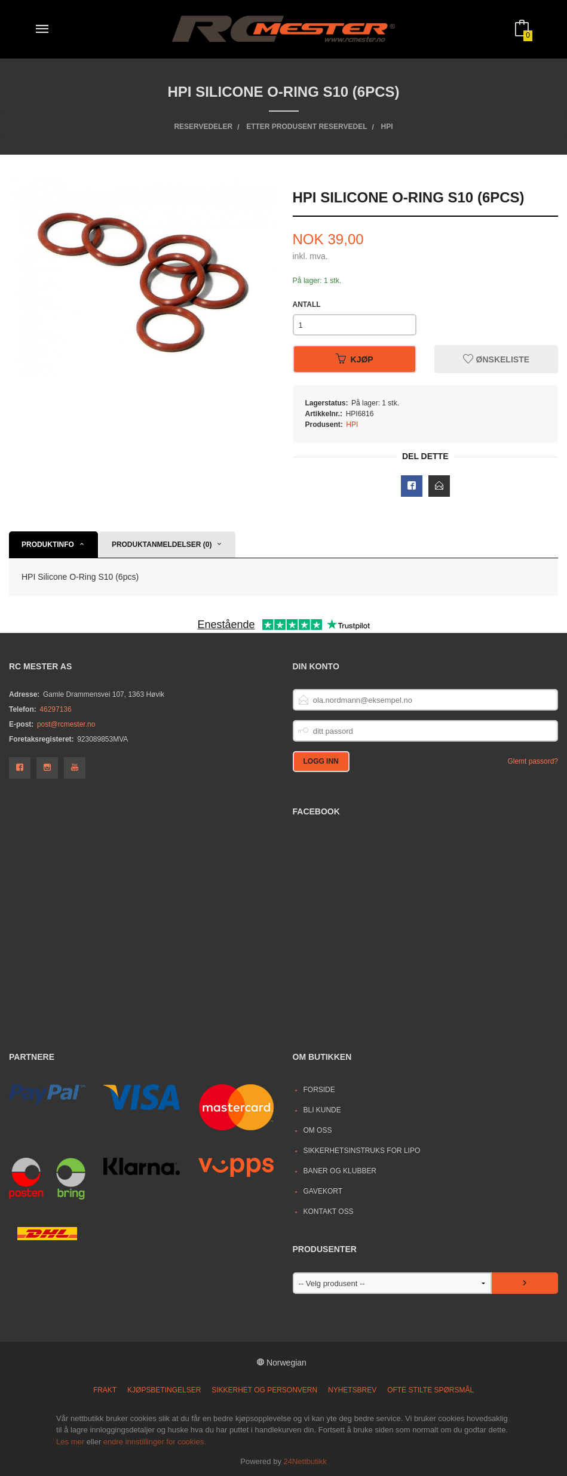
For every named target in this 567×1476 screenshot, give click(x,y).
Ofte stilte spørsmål (430, 1390)
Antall (307, 304)
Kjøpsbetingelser (164, 1390)
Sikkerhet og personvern (264, 1390)
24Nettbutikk (305, 1461)
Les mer (70, 1441)
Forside (319, 1090)
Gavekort (322, 1191)
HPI (352, 424)
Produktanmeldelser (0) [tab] (162, 544)
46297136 (55, 709)
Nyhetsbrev (352, 1390)
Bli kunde (322, 1110)
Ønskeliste (496, 359)
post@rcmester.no (66, 724)
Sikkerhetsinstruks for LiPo (361, 1150)
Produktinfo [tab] (48, 544)
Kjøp (354, 359)
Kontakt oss (328, 1211)
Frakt (105, 1390)
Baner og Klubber (339, 1171)
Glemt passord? (532, 761)
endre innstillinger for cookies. (154, 1441)
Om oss (317, 1130)
